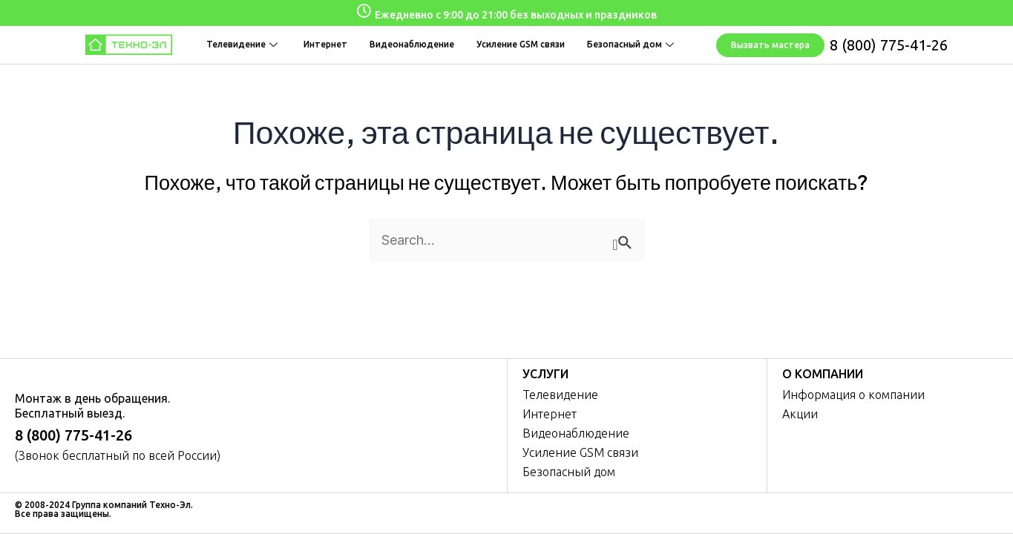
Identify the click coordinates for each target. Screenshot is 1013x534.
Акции (800, 414)
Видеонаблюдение (412, 44)
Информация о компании (853, 394)
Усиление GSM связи (520, 44)
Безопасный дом (632, 44)
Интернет (325, 44)
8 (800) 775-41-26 (889, 44)
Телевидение (243, 44)
